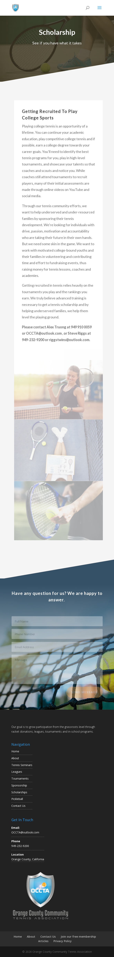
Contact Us (18, 806)
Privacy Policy (62, 941)
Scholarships (19, 792)
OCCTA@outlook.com (25, 832)
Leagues (16, 772)
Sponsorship (19, 785)
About (15, 758)
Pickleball (17, 799)
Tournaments (20, 778)
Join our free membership (78, 936)
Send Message (84, 694)
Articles (43, 941)
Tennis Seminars (21, 765)
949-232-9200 (20, 846)
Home (15, 751)
